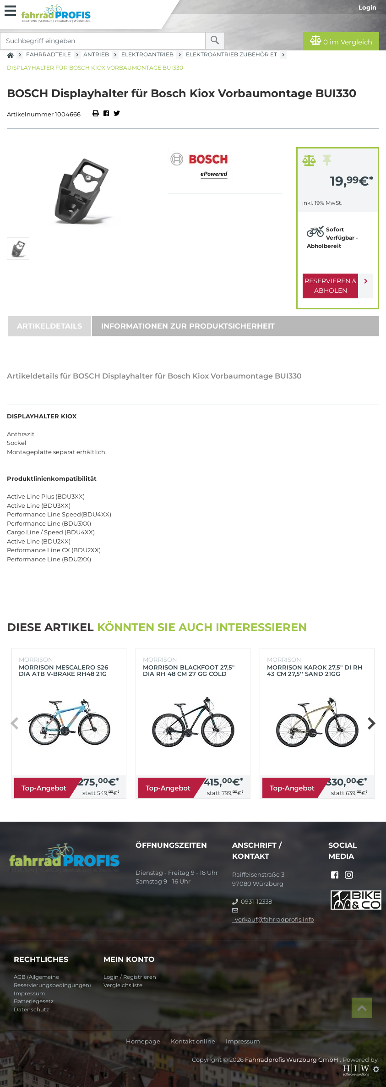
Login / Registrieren (129, 977)
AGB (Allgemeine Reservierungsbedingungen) (52, 981)
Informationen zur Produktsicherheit (188, 326)
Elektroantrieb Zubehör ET (231, 54)
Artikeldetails (49, 326)
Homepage (143, 1041)
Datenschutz (31, 1009)
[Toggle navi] (10, 9)
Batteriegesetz (34, 1001)
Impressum (29, 993)
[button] (371, 724)
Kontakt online (193, 1041)
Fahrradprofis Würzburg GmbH (292, 1059)
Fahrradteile (48, 54)
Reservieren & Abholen (330, 286)
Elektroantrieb (147, 54)
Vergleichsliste (122, 985)
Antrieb (96, 54)
